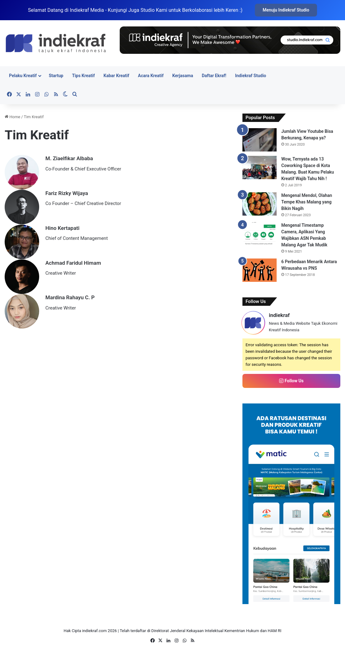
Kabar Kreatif (116, 75)
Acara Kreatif (150, 75)
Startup (56, 75)
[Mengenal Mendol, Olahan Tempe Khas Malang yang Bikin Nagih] (259, 204)
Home (12, 116)
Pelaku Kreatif (23, 75)
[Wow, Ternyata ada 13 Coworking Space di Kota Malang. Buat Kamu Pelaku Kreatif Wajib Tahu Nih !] (259, 167)
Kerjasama (182, 75)
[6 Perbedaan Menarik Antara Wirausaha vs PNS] (259, 270)
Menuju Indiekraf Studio (286, 9)
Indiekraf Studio (250, 75)
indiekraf (279, 315)
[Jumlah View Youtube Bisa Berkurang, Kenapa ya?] (259, 139)
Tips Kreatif (83, 75)
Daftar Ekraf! (214, 75)
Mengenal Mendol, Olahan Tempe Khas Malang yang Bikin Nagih (306, 202)
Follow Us (291, 380)
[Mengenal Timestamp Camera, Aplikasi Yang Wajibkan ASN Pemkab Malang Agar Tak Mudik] (259, 233)
